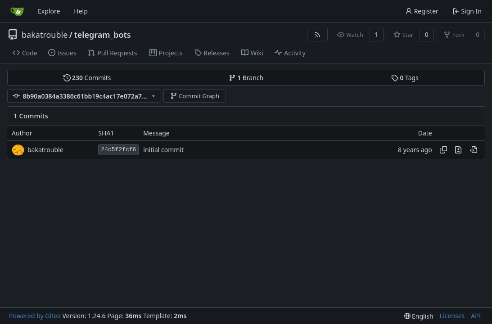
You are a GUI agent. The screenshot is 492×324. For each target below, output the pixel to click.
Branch (246, 77)
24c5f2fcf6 (118, 149)
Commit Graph (194, 96)
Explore (49, 11)
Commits (87, 77)
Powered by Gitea (35, 315)
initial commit (163, 149)
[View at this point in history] (473, 150)
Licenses (452, 315)
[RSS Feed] (317, 34)
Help (81, 11)
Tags (405, 77)
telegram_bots (102, 34)
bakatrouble (45, 34)
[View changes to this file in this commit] (458, 150)
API (476, 315)
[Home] (17, 11)
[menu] (418, 316)
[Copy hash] (443, 150)
